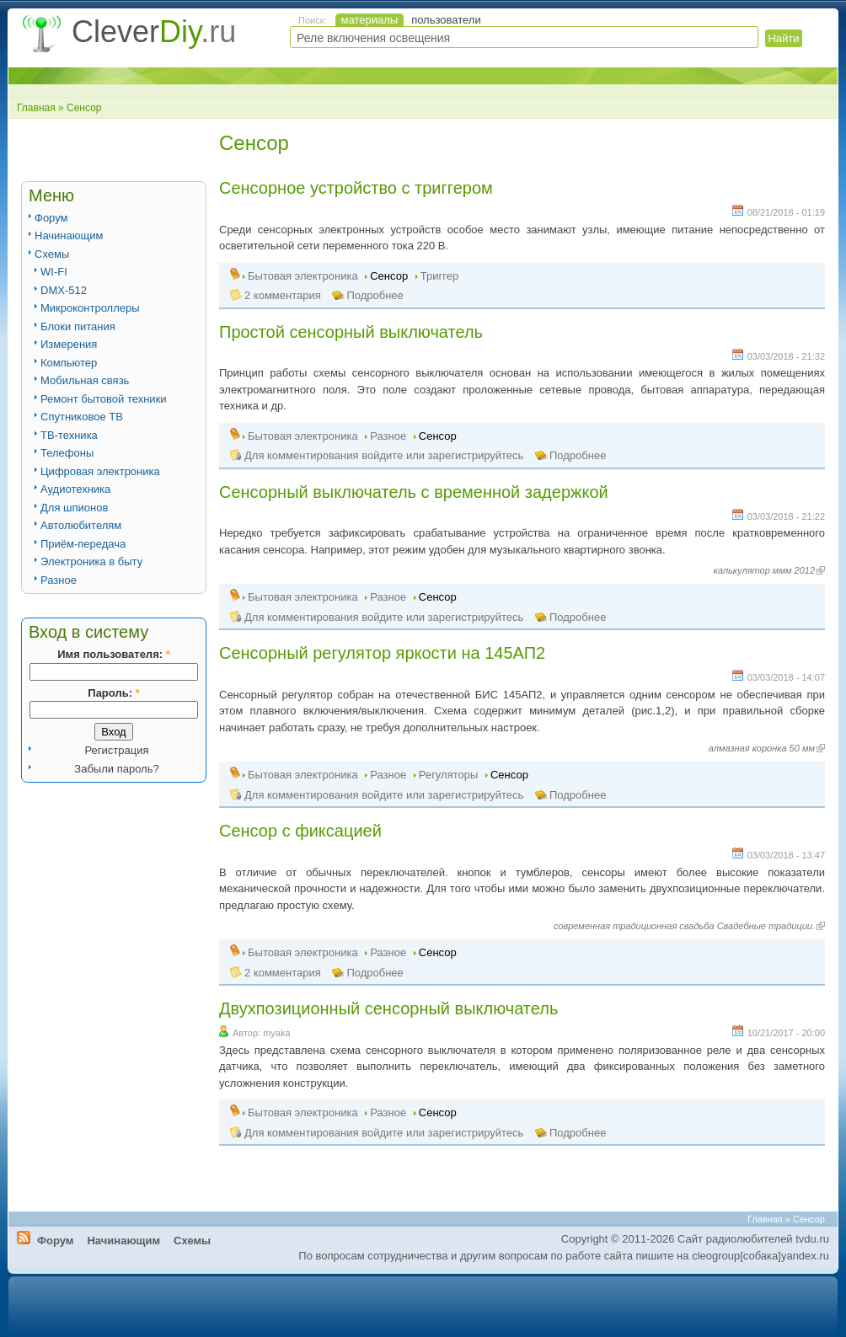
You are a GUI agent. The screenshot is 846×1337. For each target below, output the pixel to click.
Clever (154, 31)
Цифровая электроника (100, 471)
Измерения (68, 344)
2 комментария (282, 295)
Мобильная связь (84, 380)
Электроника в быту (91, 561)
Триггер (439, 276)
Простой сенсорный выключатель (351, 332)
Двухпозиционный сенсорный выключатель (388, 1008)
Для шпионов (74, 507)
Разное (58, 580)
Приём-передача (83, 543)
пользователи (446, 19)
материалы (370, 19)
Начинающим (69, 235)
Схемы (52, 254)
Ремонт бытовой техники (103, 399)
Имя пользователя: (113, 654)
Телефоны (67, 453)
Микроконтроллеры (90, 308)
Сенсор (389, 276)
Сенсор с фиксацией (300, 830)
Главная (36, 108)
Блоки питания (77, 326)
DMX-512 (63, 290)
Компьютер (68, 362)
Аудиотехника (75, 489)
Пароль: (113, 693)
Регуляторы (449, 774)
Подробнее (374, 295)
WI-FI (53, 271)
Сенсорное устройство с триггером (356, 188)
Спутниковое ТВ (81, 416)
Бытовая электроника (303, 276)
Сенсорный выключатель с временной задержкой (413, 492)
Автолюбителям (80, 525)
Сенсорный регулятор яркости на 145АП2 (382, 653)
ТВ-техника (69, 435)
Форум (51, 217)
